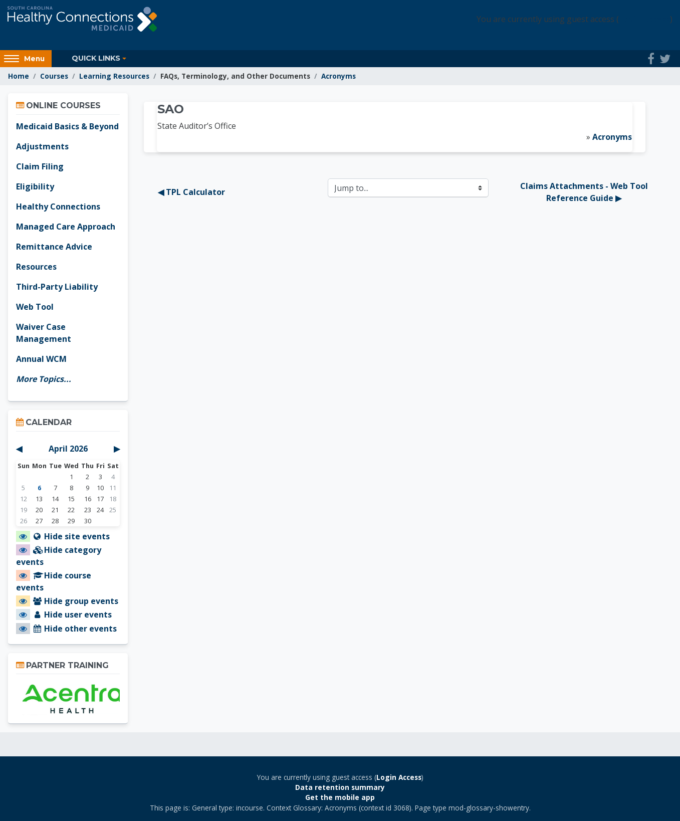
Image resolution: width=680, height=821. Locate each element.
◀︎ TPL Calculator (191, 191)
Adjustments (42, 146)
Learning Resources (114, 76)
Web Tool (35, 306)
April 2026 (68, 448)
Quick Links (96, 58)
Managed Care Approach (65, 226)
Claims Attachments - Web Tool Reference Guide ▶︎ (585, 191)
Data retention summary (340, 787)
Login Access (644, 19)
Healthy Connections (58, 206)
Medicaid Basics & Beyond (67, 126)
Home (18, 76)
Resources (36, 266)
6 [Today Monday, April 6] (39, 487)
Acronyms (338, 76)
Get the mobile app (340, 797)
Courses (54, 76)
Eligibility (35, 186)
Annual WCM (41, 358)
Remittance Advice (54, 246)
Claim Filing (40, 166)
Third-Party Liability (57, 286)
